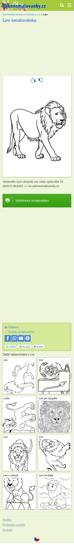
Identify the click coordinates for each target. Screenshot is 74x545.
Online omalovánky (21, 332)
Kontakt (7, 529)
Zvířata (30, 14)
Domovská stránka (13, 14)
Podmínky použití (14, 524)
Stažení (13, 327)
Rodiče (7, 519)
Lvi (38, 14)
